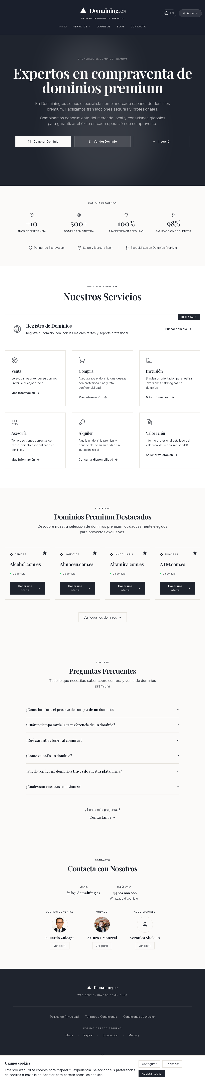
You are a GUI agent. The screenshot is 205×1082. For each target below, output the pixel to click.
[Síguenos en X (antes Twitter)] (102, 1055)
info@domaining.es (83, 893)
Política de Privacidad (64, 1016)
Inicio (63, 26)
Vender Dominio (102, 141)
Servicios (81, 26)
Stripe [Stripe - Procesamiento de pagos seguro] (69, 1035)
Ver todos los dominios (102, 617)
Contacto (138, 26)
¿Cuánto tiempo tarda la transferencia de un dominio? (102, 725)
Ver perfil (59, 945)
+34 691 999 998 (124, 893)
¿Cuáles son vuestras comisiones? (102, 786)
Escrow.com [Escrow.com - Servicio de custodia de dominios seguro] (110, 1035)
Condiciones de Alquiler (139, 1016)
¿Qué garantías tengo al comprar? (102, 740)
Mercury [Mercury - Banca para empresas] (134, 1035)
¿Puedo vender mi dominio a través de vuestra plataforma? (102, 771)
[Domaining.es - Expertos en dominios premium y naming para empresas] (102, 10)
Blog (120, 26)
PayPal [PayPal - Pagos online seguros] (87, 1035)
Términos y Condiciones (101, 1016)
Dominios (104, 26)
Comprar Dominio (43, 141)
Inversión (161, 141)
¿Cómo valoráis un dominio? (102, 755)
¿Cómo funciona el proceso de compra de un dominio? (102, 709)
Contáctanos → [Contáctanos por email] (102, 817)
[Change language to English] (169, 13)
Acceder (190, 13)
